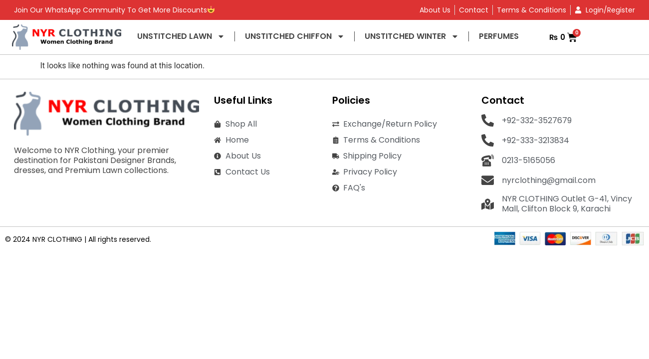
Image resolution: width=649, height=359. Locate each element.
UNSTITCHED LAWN (181, 36)
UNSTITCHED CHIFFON (295, 36)
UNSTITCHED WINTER (412, 36)
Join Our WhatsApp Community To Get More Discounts (114, 10)
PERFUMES (499, 36)
